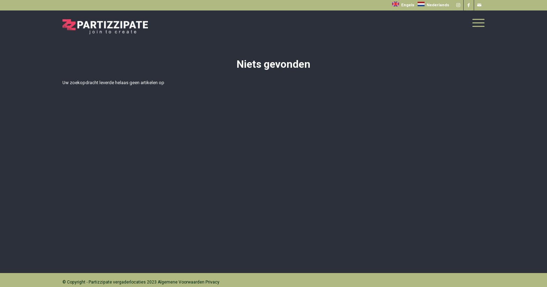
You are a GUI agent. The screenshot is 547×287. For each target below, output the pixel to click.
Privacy (212, 282)
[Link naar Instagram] (458, 5)
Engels (403, 5)
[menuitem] (476, 23)
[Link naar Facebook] (469, 5)
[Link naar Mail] (479, 5)
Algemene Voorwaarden (181, 282)
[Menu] (476, 23)
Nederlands (433, 5)
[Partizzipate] (105, 22)
